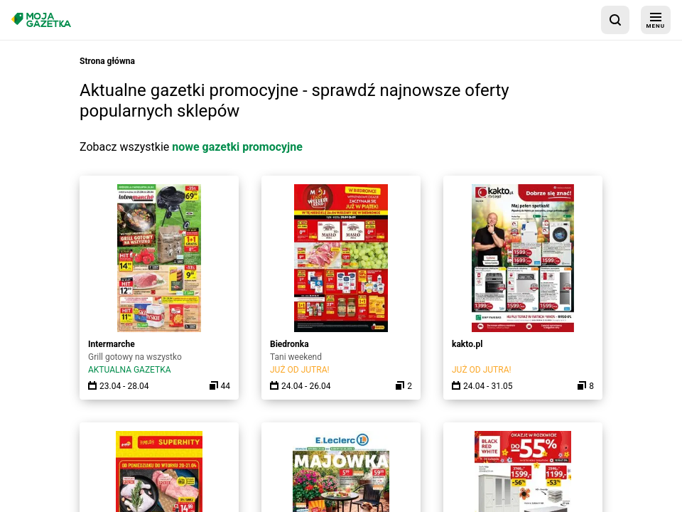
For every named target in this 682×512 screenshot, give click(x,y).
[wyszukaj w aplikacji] (615, 20)
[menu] (656, 20)
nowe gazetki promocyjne (237, 147)
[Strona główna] (41, 19)
